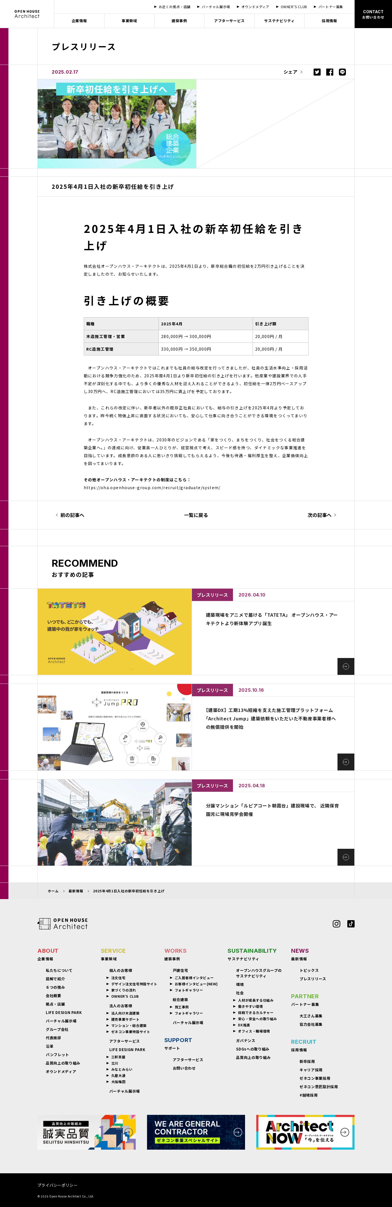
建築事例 (179, 20)
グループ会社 (57, 1029)
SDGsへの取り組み (252, 1049)
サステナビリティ (279, 20)
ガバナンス (245, 1040)
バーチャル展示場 (61, 1021)
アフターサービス (229, 20)
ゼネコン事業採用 (315, 1078)
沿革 (49, 1046)
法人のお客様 (120, 1005)
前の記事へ (72, 514)
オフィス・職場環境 (254, 1031)
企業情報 (79, 20)
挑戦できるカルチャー (255, 1012)
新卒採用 (307, 1061)
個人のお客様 (120, 970)
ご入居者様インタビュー (194, 977)
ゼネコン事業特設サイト (130, 1031)
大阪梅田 (118, 1081)
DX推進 (244, 1025)
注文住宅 (118, 977)
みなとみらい (122, 1069)
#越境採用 (309, 1095)
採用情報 (329, 20)
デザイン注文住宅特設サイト (134, 984)
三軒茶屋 (118, 1057)
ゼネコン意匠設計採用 (319, 1086)
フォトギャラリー (189, 990)
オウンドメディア (61, 1071)
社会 (240, 992)
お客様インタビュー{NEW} (196, 984)
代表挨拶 (53, 1037)
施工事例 (182, 1007)
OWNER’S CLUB (125, 996)
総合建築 (180, 999)
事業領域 (129, 20)
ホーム (53, 890)
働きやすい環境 (250, 1006)
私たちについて (59, 970)
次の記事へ (320, 514)
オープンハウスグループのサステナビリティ (259, 973)
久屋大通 (118, 1075)
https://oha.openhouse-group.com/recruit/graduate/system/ (152, 487)
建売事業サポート (125, 1019)
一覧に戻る (196, 514)
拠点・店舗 (55, 1004)
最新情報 (76, 890)
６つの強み (55, 987)
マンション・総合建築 (129, 1025)
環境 (240, 984)
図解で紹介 (55, 978)
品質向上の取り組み (63, 1063)
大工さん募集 (311, 1015)
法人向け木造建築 (125, 1013)
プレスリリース (313, 978)
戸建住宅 (180, 970)
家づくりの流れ (123, 990)
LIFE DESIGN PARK (64, 1012)
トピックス (309, 970)
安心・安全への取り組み (257, 1018)
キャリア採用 (311, 1069)
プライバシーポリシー (57, 1185)
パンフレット (57, 1054)
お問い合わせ (184, 1068)
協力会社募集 (311, 1024)
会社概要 (53, 995)
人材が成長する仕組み (255, 1000)
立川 (114, 1063)
